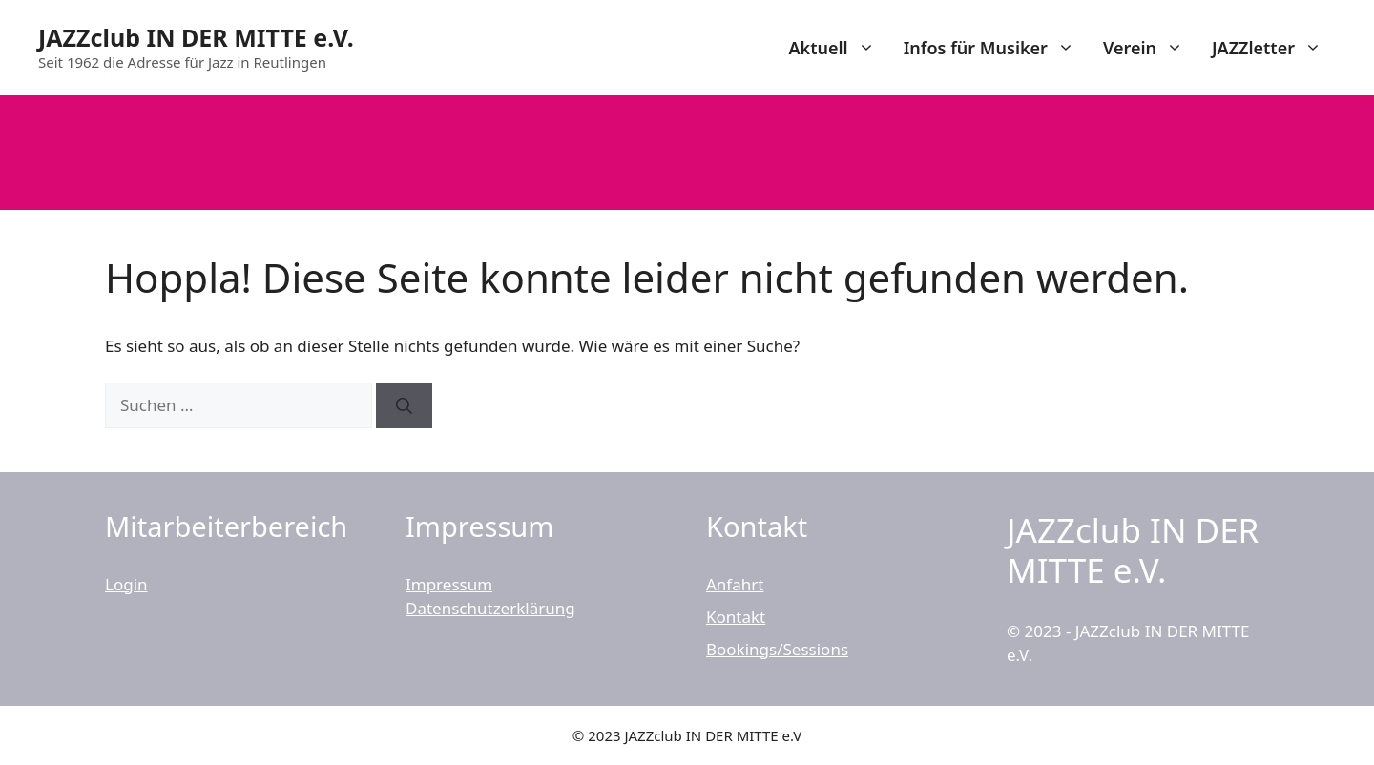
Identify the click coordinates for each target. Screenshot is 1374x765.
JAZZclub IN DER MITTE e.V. (196, 37)
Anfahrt (734, 584)
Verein (1150, 47)
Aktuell (838, 47)
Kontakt (735, 617)
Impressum (449, 584)
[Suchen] (404, 405)
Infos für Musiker (996, 47)
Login (126, 584)
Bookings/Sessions (777, 649)
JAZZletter (1274, 47)
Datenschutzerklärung (490, 608)
